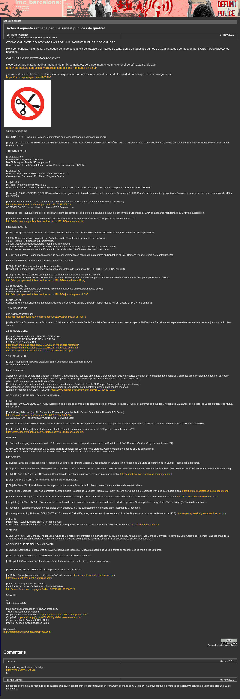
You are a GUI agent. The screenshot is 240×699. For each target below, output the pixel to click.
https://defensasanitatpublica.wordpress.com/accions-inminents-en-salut (51, 67)
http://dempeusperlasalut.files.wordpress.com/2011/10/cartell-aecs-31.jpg (45, 280)
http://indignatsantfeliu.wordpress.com (197, 496)
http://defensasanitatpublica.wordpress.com (63, 614)
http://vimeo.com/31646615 (21, 669)
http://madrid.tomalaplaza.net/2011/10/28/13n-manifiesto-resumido (42, 344)
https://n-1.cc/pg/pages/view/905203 (28, 77)
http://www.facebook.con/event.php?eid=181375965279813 (83, 389)
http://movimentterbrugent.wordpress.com (28, 578)
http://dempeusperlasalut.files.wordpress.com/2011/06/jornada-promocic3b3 (47, 294)
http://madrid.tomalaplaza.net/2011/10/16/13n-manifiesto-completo (42, 347)
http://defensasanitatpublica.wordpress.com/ (27, 631)
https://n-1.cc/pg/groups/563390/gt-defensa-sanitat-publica (49, 617)
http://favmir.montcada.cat (145, 524)
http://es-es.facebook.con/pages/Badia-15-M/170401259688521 (40, 589)
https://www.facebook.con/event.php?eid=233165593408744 (39, 204)
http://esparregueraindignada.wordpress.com (201, 513)
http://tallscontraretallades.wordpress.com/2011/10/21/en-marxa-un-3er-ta (46, 316)
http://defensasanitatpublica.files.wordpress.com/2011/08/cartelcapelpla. (45, 221)
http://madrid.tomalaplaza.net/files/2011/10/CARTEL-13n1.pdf (39, 350)
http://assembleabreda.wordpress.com (93, 575)
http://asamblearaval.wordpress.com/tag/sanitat (145, 474)
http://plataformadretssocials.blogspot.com (205, 490)
